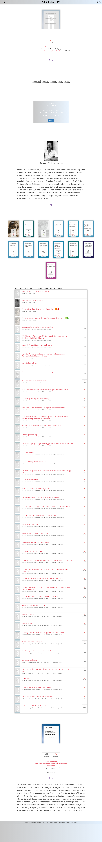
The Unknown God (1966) (30, 488)
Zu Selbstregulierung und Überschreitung (35, 408)
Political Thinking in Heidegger (32, 651)
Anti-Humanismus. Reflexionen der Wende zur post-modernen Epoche (45, 399)
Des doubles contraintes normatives (34, 390)
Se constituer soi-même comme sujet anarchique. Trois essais (50, 60)
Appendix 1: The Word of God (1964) (33, 614)
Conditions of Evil (27, 687)
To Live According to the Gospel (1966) (34, 470)
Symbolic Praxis (27, 632)
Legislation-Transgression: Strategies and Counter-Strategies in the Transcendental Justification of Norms (44, 364)
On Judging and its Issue (30, 669)
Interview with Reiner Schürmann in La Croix (36, 696)
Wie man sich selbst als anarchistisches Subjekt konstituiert (41, 435)
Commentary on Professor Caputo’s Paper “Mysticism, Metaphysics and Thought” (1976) (45, 579)
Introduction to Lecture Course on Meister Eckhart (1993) (40, 605)
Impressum (74, 840)
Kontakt (56, 840)
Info (43, 840)
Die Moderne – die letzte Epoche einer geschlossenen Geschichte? (43, 416)
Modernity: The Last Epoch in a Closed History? (37, 354)
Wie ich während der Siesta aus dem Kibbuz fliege (38, 318)
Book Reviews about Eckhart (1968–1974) (35, 551)
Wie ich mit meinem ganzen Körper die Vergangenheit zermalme (43, 327)
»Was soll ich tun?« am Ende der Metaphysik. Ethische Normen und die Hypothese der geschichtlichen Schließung (45, 427)
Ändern (51, 129)
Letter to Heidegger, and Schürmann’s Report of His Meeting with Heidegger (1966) (47, 480)
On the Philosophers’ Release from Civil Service (37, 706)
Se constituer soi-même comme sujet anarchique (38, 381)
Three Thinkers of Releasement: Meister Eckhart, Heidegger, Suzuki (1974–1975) (48, 569)
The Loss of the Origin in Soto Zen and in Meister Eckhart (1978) (43, 587)
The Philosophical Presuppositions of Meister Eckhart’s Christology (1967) (46, 515)
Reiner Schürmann (51, 56)
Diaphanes (51, 2)
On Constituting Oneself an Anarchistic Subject (37, 336)
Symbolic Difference (28, 623)
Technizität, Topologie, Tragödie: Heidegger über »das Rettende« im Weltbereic (48, 452)
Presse (46, 840)
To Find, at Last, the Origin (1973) (32, 560)
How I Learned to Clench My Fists (32, 309)
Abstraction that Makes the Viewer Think (35, 715)
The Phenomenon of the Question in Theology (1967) (39, 524)
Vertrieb (51, 840)
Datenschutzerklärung (64, 840)
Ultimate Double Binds (29, 372)
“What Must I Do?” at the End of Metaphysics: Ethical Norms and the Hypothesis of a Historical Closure (44, 346)
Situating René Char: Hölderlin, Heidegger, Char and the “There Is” (43, 641)
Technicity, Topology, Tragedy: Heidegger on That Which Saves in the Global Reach (46, 679)
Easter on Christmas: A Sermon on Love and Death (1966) (41, 506)
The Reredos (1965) (28, 462)
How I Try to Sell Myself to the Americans (35, 300)
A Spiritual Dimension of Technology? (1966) (36, 497)
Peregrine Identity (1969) (30, 533)
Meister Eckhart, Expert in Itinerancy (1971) (35, 542)
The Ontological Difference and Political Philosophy (38, 660)
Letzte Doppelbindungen (30, 443)
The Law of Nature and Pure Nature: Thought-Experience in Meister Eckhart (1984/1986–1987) (47, 597)
